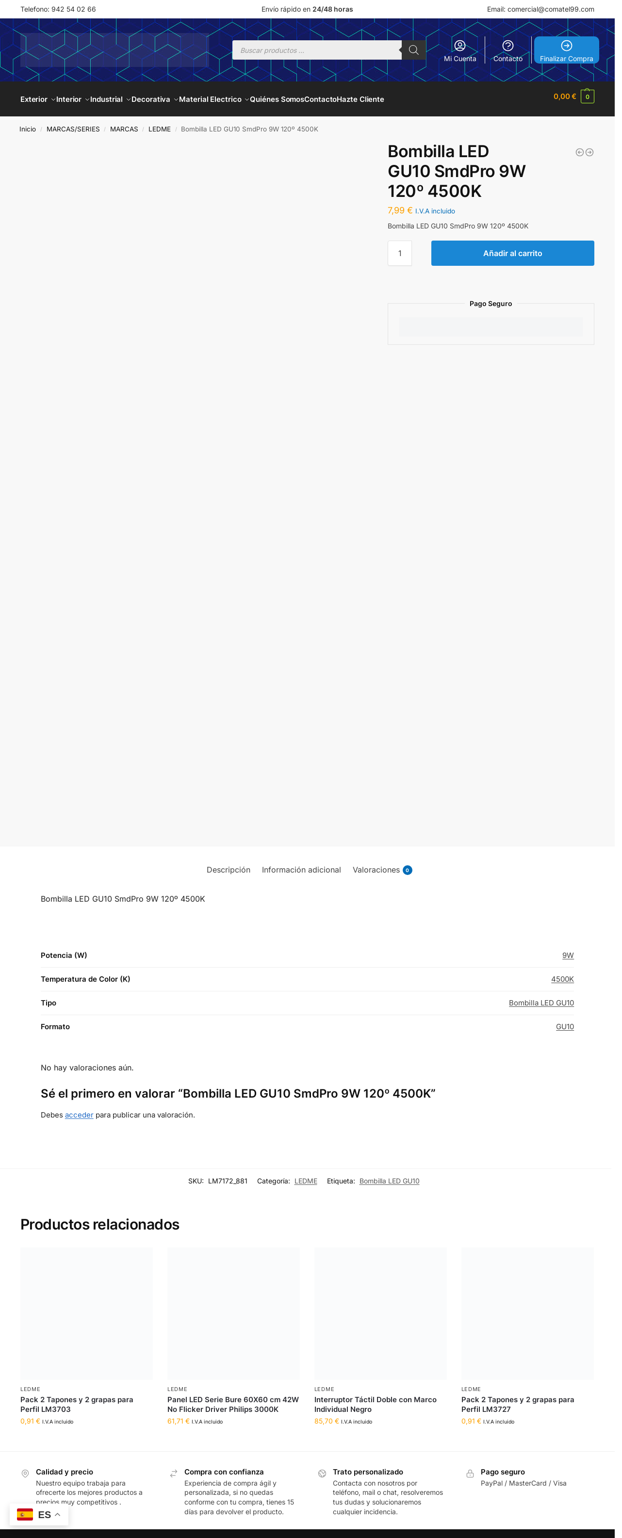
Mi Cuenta (460, 51)
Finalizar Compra (566, 51)
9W (568, 950)
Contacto (508, 51)
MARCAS (124, 124)
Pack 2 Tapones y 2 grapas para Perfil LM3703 (76, 1399)
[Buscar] (414, 50)
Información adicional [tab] (301, 864)
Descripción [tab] (228, 864)
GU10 (565, 1021)
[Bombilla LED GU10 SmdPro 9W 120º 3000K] (580, 147)
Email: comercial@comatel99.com (540, 9)
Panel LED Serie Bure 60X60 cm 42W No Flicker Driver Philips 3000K (233, 1399)
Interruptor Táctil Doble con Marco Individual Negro (375, 1399)
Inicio (27, 124)
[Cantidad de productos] (400, 247)
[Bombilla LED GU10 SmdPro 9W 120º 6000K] (589, 147)
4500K (562, 973)
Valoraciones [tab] (382, 864)
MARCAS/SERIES (73, 124)
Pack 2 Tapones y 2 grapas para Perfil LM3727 (517, 1399)
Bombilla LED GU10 (541, 997)
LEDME (159, 124)
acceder (79, 1109)
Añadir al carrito (512, 248)
